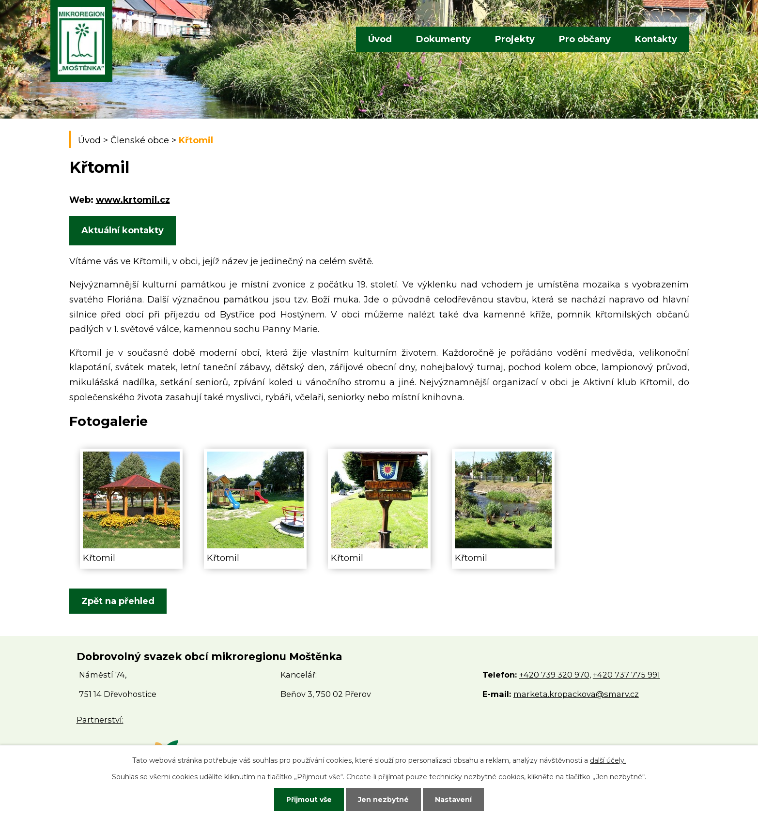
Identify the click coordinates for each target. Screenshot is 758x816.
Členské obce (139, 140)
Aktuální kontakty (122, 230)
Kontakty (656, 39)
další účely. (608, 760)
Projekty (515, 39)
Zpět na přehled (118, 601)
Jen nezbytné (383, 799)
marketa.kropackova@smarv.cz (576, 694)
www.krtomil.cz (133, 200)
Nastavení (453, 799)
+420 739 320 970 (554, 675)
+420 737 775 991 (626, 675)
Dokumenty (443, 39)
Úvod (380, 39)
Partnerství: (100, 720)
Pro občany (585, 39)
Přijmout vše (309, 799)
